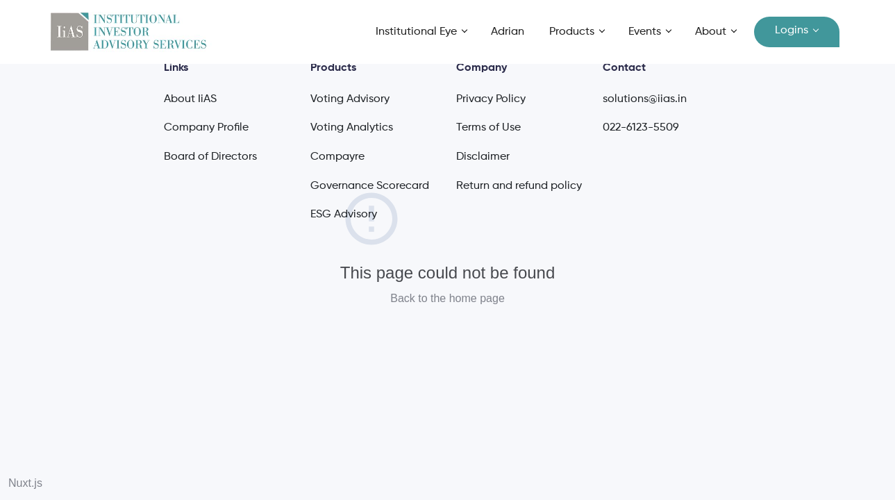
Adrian (507, 32)
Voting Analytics (351, 127)
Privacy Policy (491, 99)
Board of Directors (210, 156)
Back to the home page (447, 298)
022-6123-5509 (641, 127)
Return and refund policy (519, 186)
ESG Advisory (343, 214)
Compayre (337, 156)
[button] (421, 32)
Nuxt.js (25, 483)
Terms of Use (488, 127)
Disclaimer (483, 156)
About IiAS (190, 99)
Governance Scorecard (369, 186)
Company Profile (206, 127)
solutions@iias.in (645, 99)
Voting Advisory (350, 99)
